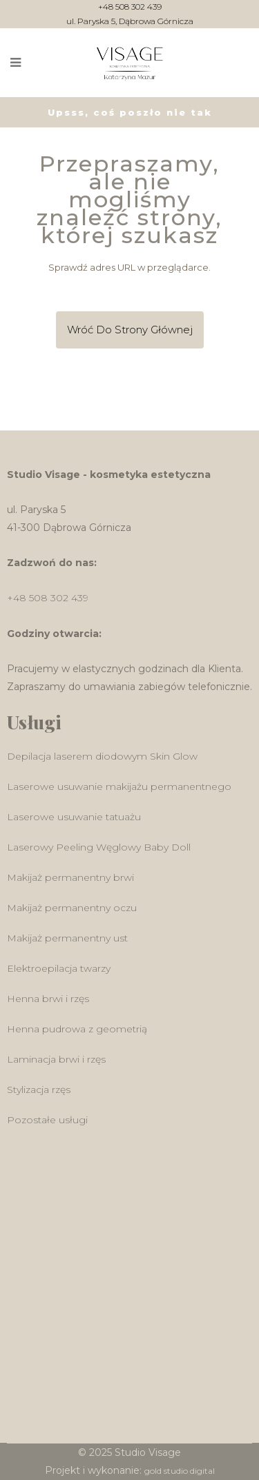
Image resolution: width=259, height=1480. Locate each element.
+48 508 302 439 (130, 7)
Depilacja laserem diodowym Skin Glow (102, 756)
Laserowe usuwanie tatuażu (74, 817)
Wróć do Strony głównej (130, 329)
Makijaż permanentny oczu (72, 907)
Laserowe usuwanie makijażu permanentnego (119, 786)
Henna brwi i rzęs (48, 998)
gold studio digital (179, 1471)
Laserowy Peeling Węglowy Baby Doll (99, 847)
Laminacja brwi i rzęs (56, 1059)
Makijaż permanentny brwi (70, 877)
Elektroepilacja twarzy (59, 968)
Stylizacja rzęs (38, 1089)
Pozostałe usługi (47, 1120)
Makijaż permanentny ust (67, 938)
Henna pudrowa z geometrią (77, 1029)
